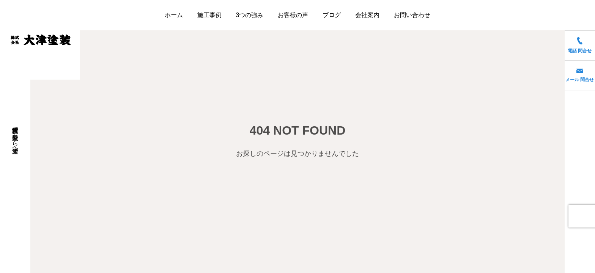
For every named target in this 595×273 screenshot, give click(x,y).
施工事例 (209, 15)
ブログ (332, 15)
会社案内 (367, 15)
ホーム (174, 15)
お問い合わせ (412, 15)
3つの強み (250, 15)
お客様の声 (293, 15)
